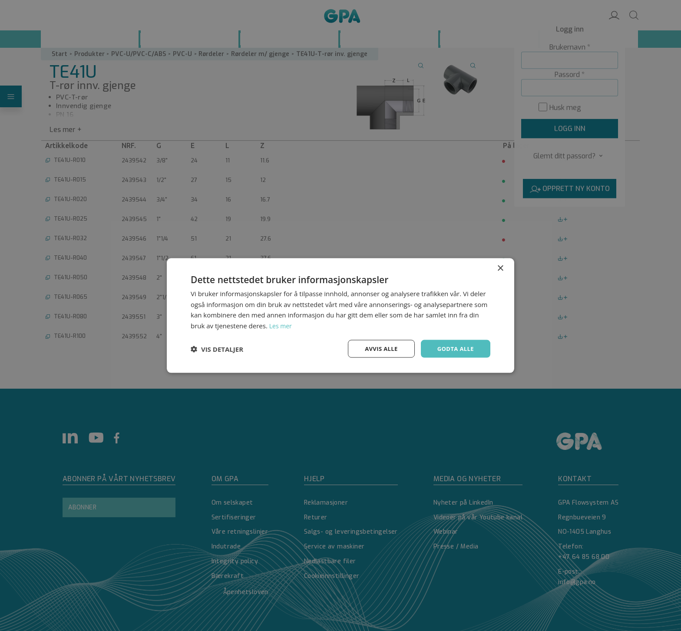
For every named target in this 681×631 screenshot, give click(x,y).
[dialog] (340, 315)
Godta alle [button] (454, 348)
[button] (217, 349)
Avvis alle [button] (377, 348)
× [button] (500, 267)
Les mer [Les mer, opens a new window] (281, 324)
